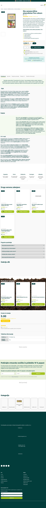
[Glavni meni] (1, 5)
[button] (23, 245)
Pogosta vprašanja (15, 76)
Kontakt (2, 477)
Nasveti (2, 476)
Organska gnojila (26, 477)
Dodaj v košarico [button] (8, 211)
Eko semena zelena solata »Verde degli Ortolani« (6, 230)
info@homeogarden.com (37, 60)
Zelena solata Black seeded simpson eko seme (6, 205)
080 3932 (29, 60)
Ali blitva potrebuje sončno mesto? (9, 251)
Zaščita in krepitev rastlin (27, 481)
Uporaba (8, 76)
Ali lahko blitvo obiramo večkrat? (8, 254)
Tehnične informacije (30, 76)
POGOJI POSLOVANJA (15, 376)
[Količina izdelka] (26, 47)
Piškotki (2, 482)
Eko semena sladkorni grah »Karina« (37, 205)
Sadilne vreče (25, 482)
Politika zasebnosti (4, 481)
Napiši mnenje (5, 320)
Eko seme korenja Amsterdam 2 (38, 297)
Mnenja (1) (22, 76)
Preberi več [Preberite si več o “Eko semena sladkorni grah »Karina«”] (38, 211)
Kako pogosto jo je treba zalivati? (8, 248)
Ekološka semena (26, 479)
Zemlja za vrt (25, 476)
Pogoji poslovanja (4, 479)
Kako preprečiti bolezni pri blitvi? (8, 257)
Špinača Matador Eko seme (22, 297)
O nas (2, 474)
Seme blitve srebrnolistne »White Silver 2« (22, 205)
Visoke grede (25, 484)
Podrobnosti (3, 76)
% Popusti (25, 474)
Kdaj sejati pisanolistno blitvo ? (8, 245)
